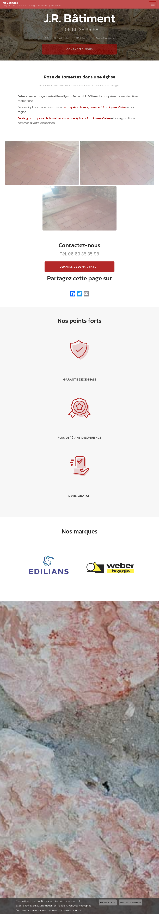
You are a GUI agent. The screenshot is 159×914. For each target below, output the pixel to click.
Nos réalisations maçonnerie (69, 85)
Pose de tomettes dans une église (102, 85)
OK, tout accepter (107, 903)
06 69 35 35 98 (83, 254)
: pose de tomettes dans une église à (64, 118)
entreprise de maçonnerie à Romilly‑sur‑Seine (95, 107)
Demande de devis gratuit (79, 266)
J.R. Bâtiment (75, 4)
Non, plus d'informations (130, 903)
